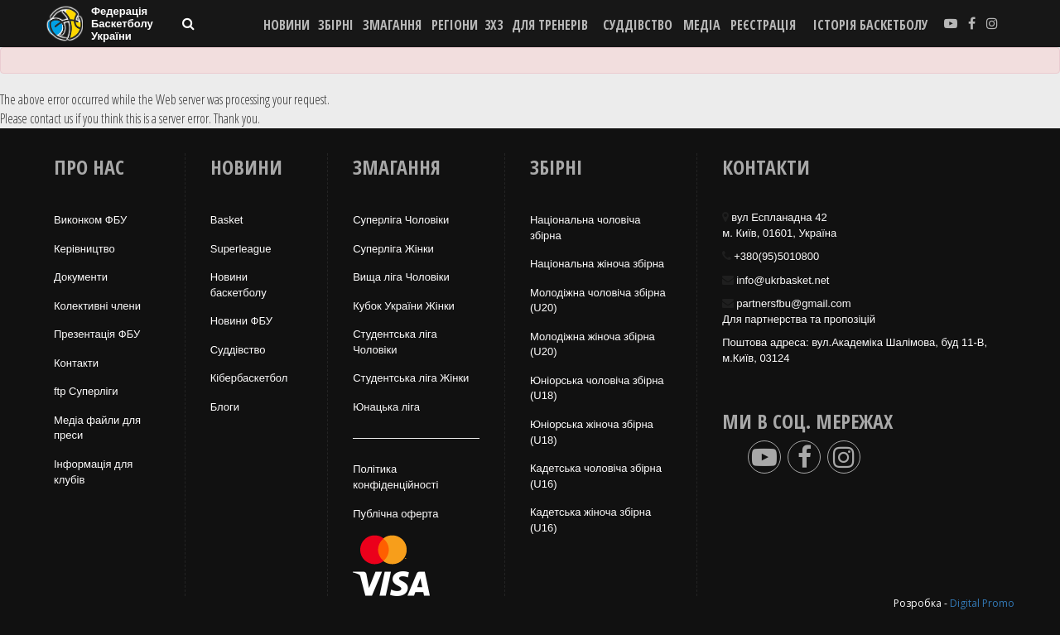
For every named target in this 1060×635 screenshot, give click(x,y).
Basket (226, 220)
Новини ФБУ (241, 321)
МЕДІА (701, 25)
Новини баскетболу (238, 285)
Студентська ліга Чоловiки (395, 342)
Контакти (76, 363)
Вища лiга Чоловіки (401, 277)
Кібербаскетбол (249, 378)
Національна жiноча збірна (597, 263)
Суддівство (238, 350)
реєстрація (763, 25)
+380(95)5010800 (776, 256)
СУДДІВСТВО (637, 25)
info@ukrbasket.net (782, 280)
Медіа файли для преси (97, 428)
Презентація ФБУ (97, 334)
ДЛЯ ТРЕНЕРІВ (550, 25)
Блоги (224, 407)
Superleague (241, 249)
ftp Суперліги (86, 391)
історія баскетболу (870, 25)
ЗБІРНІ (336, 25)
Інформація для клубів (93, 472)
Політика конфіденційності (395, 477)
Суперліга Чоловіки (401, 220)
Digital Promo (982, 603)
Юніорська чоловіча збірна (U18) (597, 388)
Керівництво (84, 249)
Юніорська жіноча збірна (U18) (591, 432)
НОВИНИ (286, 25)
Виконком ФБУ (90, 220)
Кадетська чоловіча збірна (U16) (596, 476)
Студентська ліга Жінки (411, 378)
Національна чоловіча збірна (585, 228)
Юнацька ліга (386, 407)
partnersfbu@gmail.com (793, 303)
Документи (81, 277)
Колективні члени (97, 306)
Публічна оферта (395, 514)
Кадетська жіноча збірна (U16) (590, 520)
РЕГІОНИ (454, 25)
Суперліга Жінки (393, 249)
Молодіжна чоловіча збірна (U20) (598, 300)
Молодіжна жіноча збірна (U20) (592, 344)
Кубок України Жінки (404, 306)
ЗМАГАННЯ (392, 25)
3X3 (493, 25)
